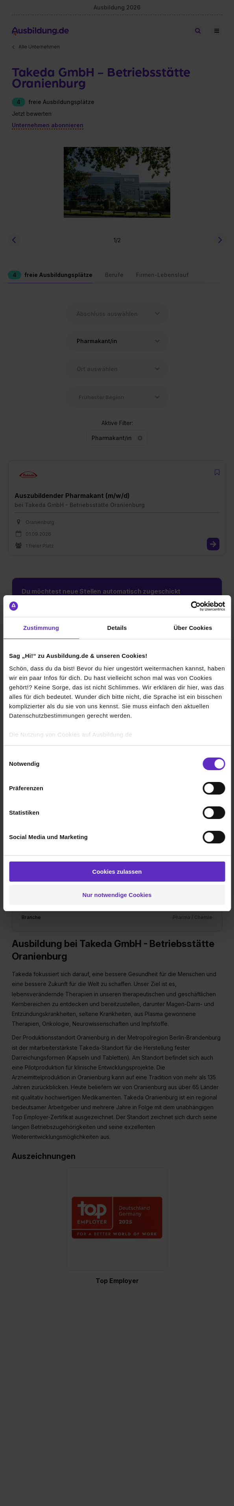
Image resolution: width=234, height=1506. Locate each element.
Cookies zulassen (117, 871)
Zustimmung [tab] (41, 627)
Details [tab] (117, 627)
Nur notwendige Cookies (117, 894)
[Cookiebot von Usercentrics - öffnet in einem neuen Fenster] (190, 606)
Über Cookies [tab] (193, 627)
